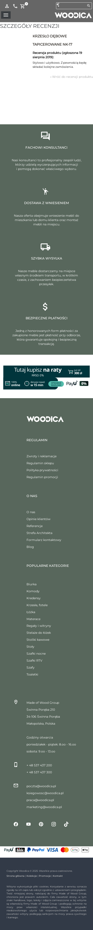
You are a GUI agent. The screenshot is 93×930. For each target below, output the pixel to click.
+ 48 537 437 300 (39, 772)
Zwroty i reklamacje (41, 456)
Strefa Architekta (39, 533)
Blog (30, 547)
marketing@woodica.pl (44, 807)
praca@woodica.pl (40, 800)
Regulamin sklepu (40, 463)
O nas (31, 512)
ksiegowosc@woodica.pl (45, 793)
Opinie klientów (38, 519)
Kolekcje (32, 875)
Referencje (35, 526)
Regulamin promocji (42, 477)
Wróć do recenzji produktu (71, 77)
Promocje (45, 875)
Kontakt (58, 875)
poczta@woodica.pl (41, 786)
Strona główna (16, 875)
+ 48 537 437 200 (39, 765)
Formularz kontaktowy (44, 540)
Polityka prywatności (42, 470)
